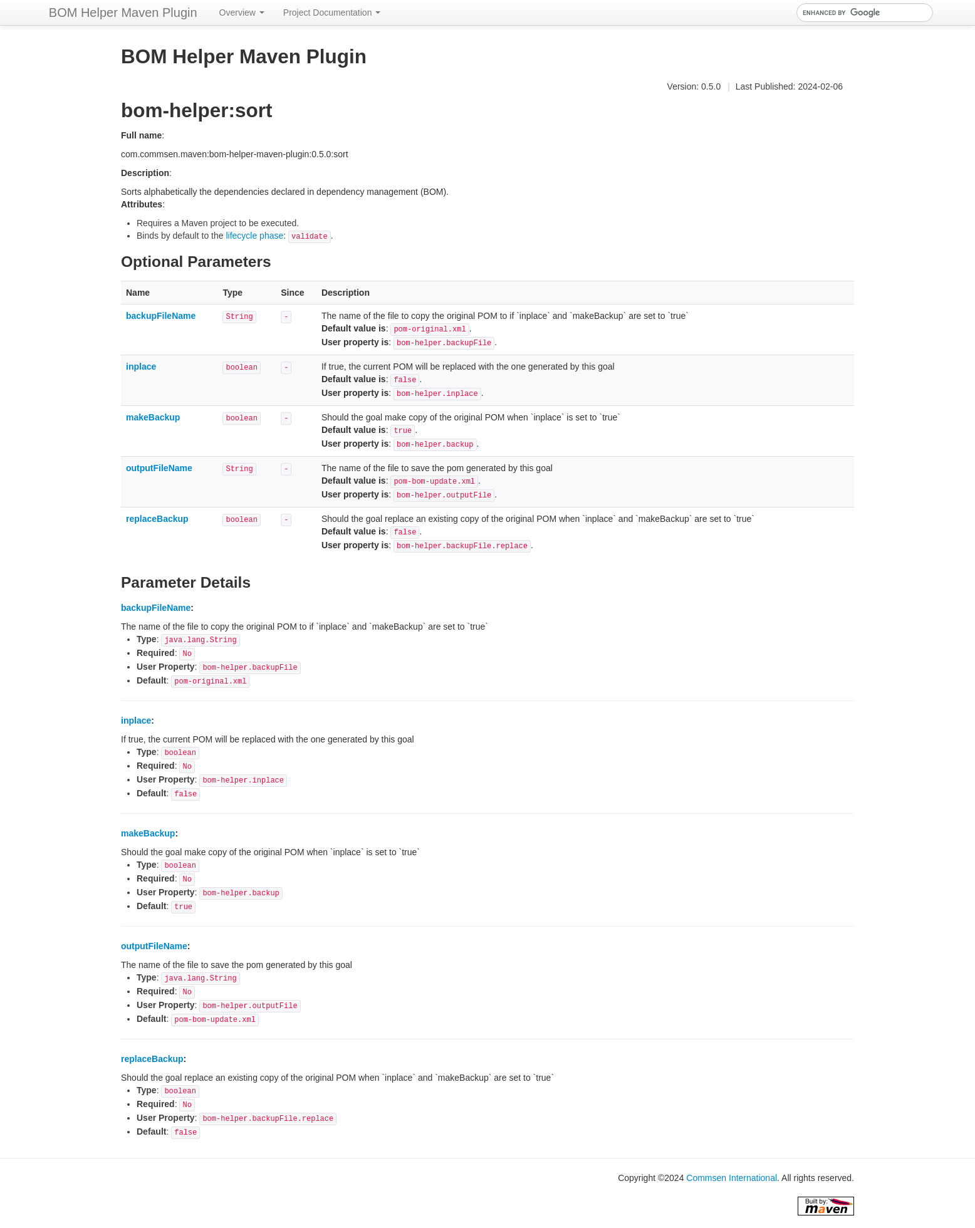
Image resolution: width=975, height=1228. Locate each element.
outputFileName (159, 468)
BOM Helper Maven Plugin (123, 12)
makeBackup (153, 417)
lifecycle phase (254, 236)
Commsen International (731, 1178)
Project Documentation (332, 13)
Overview (241, 13)
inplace (141, 367)
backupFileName (161, 316)
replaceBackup (157, 519)
